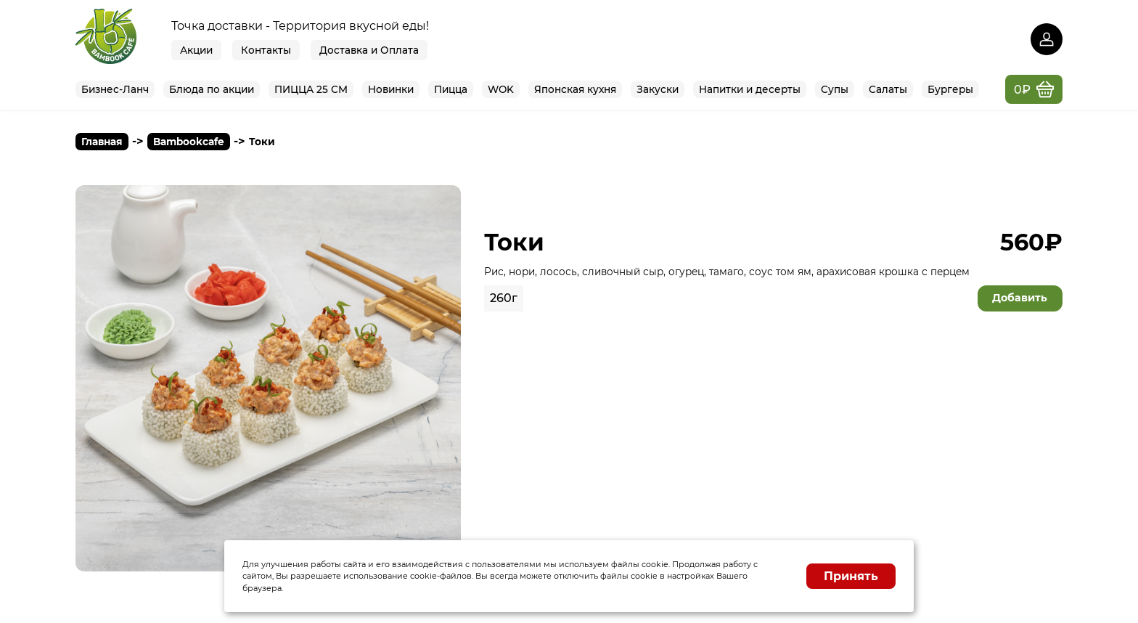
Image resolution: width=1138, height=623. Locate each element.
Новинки (391, 89)
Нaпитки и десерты (750, 89)
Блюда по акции (211, 89)
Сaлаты (888, 89)
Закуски (657, 89)
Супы (834, 89)
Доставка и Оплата (369, 50)
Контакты (266, 50)
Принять (851, 576)
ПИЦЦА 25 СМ (311, 89)
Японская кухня (575, 89)
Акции (196, 50)
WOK (501, 89)
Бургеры (950, 89)
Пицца (450, 89)
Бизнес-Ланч (115, 89)
